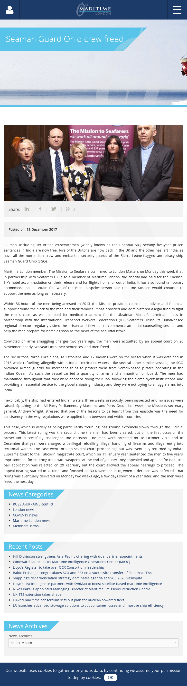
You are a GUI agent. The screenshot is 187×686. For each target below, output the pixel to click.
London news (24, 509)
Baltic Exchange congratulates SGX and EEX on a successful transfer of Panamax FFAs (82, 572)
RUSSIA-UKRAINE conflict (33, 504)
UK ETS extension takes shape (37, 594)
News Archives (20, 636)
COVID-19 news (25, 515)
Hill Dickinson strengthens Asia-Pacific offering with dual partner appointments (78, 556)
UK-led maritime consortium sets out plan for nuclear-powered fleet (68, 600)
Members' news (26, 526)
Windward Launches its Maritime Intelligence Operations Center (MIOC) (71, 561)
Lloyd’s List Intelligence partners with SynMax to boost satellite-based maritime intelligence (87, 583)
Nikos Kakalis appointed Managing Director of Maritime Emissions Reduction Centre (81, 589)
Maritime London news (31, 520)
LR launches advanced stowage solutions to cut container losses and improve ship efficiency (89, 605)
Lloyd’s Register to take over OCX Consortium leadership (58, 567)
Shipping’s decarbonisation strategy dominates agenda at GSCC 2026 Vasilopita (77, 578)
